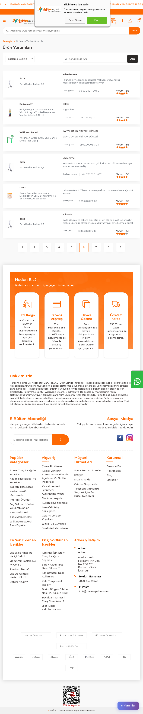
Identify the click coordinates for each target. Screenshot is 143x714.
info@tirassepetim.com (94, 591)
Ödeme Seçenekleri (86, 484)
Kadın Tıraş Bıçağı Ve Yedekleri (23, 480)
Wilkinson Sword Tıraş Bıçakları (20, 523)
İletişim (78, 475)
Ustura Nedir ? (19, 582)
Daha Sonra (75, 20)
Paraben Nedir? (20, 569)
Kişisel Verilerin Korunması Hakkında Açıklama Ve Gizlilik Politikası (55, 476)
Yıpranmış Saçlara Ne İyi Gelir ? (23, 562)
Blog (109, 475)
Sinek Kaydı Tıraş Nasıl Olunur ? (52, 566)
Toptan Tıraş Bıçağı (22, 486)
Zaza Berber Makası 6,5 (32, 84)
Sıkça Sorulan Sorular (87, 470)
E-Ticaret (60, 710)
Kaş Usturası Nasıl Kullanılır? (53, 574)
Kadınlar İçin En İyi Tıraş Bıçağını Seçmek (53, 556)
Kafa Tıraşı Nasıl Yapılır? (52, 583)
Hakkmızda (113, 470)
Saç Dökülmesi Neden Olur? (19, 575)
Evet (96, 20)
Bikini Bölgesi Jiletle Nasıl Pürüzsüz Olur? (55, 591)
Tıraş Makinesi (19, 512)
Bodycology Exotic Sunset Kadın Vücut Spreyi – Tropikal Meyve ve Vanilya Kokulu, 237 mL (37, 112)
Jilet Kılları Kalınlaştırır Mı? (51, 607)
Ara (134, 30)
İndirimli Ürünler (20, 499)
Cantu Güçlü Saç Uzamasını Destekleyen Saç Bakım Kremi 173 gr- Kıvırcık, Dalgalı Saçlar (38, 196)
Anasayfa (7, 41)
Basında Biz (113, 466)
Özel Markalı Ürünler (55, 528)
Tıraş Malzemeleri (21, 517)
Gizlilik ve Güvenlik (54, 523)
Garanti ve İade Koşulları (51, 517)
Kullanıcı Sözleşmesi (55, 502)
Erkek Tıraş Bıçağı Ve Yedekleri (23, 472)
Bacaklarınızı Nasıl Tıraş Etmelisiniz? (53, 599)
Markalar (111, 479)
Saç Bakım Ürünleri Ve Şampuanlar (22, 506)
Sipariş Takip (82, 479)
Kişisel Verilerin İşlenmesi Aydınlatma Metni (53, 490)
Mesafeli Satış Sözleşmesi (50, 509)
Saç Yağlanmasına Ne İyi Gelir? (21, 554)
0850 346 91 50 (88, 581)
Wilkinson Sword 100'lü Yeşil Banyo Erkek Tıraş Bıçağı (38, 139)
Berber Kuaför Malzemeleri (19, 493)
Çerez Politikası (52, 466)
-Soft (51, 710)
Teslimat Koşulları (53, 498)
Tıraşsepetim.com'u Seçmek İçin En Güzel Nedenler (86, 492)
